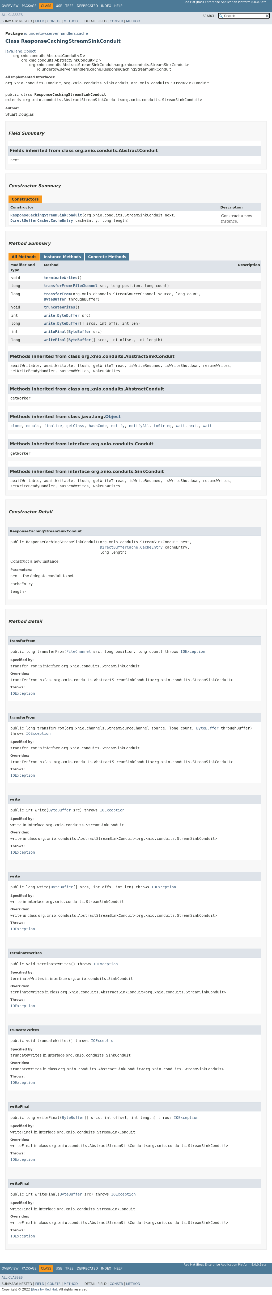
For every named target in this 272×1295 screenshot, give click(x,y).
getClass (75, 426)
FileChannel (85, 286)
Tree (69, 6)
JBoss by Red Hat (44, 1289)
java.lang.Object (20, 51)
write (49, 315)
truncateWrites (59, 307)
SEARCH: (210, 16)
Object (113, 416)
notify (118, 426)
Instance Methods (62, 257)
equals (33, 426)
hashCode (98, 426)
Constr (54, 21)
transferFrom (57, 286)
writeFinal (55, 331)
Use (59, 6)
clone (16, 426)
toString (163, 426)
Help (118, 6)
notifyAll (139, 426)
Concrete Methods (107, 257)
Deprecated (87, 6)
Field (39, 21)
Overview (10, 6)
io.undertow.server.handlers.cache (56, 33)
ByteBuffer (55, 299)
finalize (53, 426)
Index (106, 6)
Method (71, 21)
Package (29, 6)
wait (180, 426)
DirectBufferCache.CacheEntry (41, 220)
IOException (193, 651)
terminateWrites (60, 278)
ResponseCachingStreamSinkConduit (46, 215)
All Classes (12, 15)
